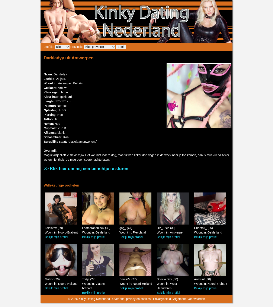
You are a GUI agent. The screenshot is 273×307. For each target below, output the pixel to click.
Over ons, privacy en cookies (131, 299)
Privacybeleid (162, 299)
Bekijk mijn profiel (56, 237)
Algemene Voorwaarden (189, 299)
